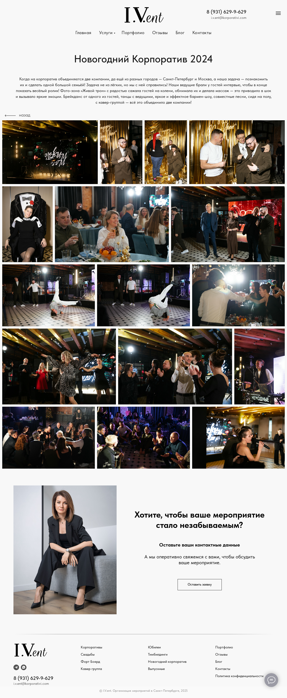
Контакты (202, 32)
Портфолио (133, 32)
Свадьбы (88, 654)
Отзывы (160, 32)
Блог (180, 32)
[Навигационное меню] (278, 13)
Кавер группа (91, 669)
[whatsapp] (23, 667)
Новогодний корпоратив (167, 661)
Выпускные (156, 669)
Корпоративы (91, 647)
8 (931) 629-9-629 (226, 12)
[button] (200, 584)
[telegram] (16, 667)
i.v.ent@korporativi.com (228, 17)
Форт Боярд (90, 661)
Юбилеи (154, 647)
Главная (83, 32)
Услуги (106, 32)
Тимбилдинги (157, 654)
